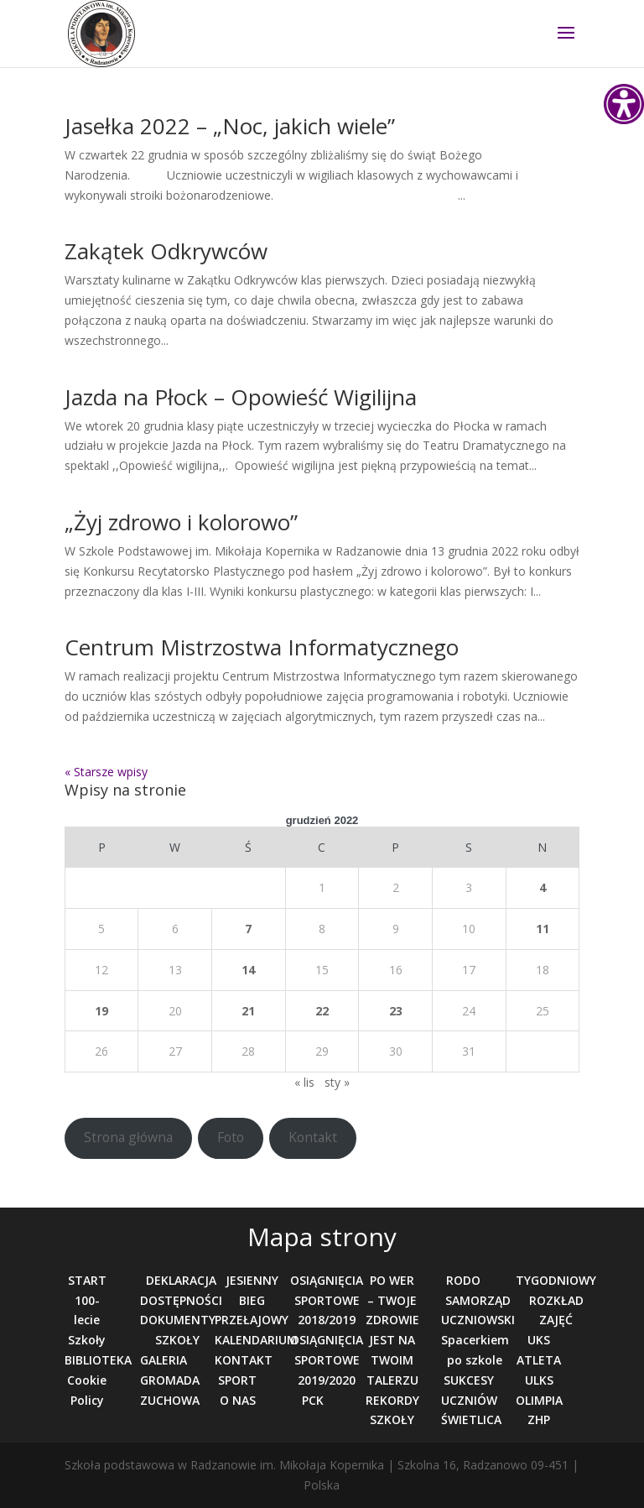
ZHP (538, 1419)
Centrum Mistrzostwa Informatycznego (262, 647)
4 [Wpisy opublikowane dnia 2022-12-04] (542, 887)
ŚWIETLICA (471, 1419)
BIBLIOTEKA (98, 1360)
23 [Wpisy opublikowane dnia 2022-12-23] (395, 1011)
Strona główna (128, 1137)
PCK (313, 1400)
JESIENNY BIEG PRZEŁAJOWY (251, 1300)
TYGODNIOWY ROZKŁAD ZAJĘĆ (556, 1300)
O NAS (238, 1400)
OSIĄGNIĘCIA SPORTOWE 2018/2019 (326, 1300)
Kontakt (312, 1137)
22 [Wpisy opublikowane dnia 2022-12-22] (322, 1011)
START (87, 1280)
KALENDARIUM (256, 1340)
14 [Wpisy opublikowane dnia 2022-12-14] (248, 970)
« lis (304, 1082)
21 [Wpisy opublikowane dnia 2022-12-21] (248, 1011)
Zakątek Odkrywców (166, 251)
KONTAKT (244, 1360)
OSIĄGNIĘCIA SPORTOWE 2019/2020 (326, 1360)
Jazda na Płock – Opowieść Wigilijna (241, 397)
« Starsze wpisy (106, 772)
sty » (337, 1082)
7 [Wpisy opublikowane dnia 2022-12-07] (248, 929)
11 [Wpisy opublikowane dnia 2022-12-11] (542, 929)
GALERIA (163, 1360)
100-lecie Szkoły (87, 1320)
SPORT (237, 1380)
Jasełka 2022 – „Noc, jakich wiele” (230, 126)
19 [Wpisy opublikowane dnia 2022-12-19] (101, 1011)
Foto (230, 1137)
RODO (463, 1280)
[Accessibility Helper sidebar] (624, 104)
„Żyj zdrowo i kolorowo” (181, 522)
